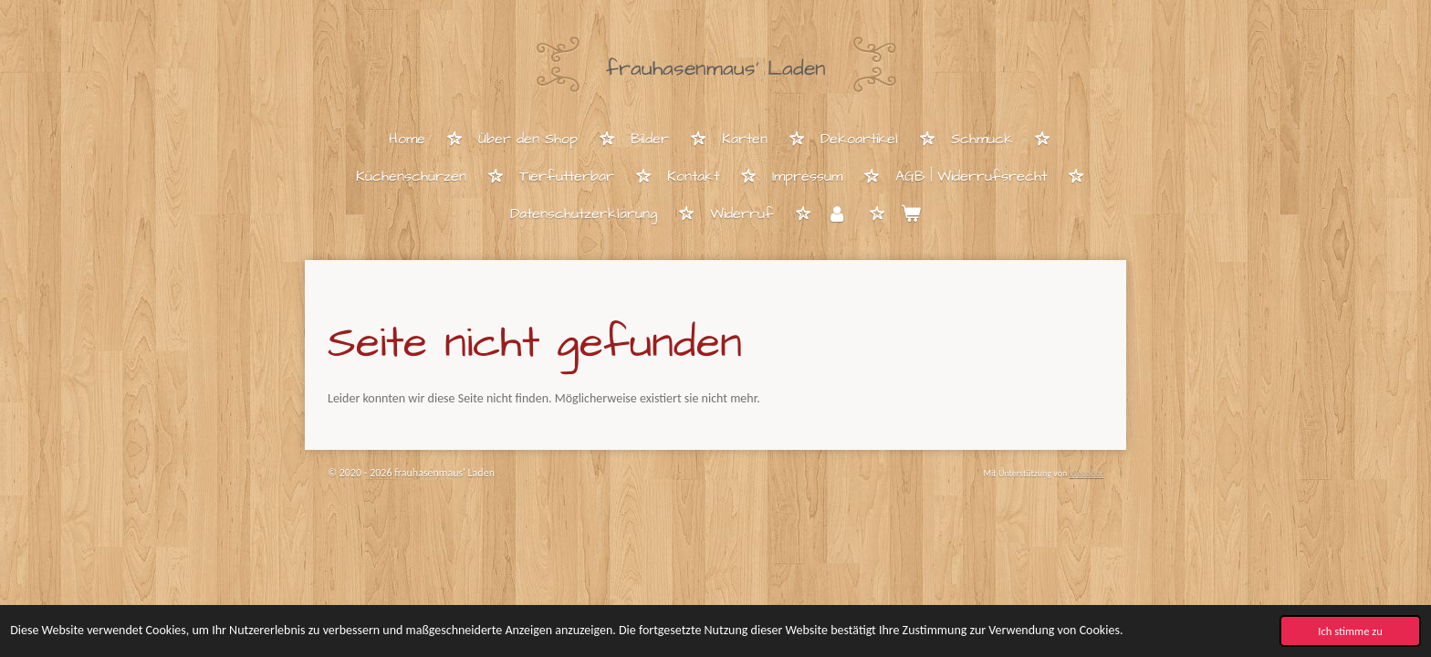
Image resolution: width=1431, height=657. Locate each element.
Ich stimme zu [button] (1350, 631)
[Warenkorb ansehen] (911, 215)
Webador (1086, 473)
